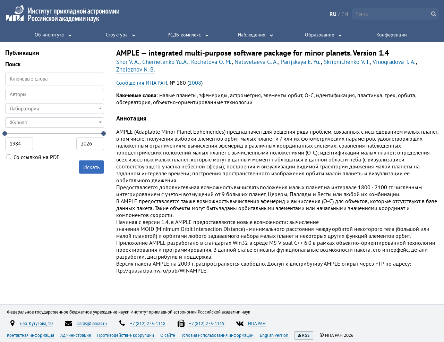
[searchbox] (55, 94)
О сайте (168, 335)
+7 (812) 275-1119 (206, 323)
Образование (319, 35)
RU (333, 13)
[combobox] (54, 94)
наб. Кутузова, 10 (36, 323)
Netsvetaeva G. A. (256, 62)
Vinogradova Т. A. (394, 62)
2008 (195, 82)
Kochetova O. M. (211, 62)
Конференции (391, 35)
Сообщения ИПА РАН (141, 82)
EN (344, 13)
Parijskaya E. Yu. (301, 62)
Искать (91, 167)
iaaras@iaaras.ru (91, 323)
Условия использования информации (218, 335)
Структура (117, 35)
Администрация (76, 335)
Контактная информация (31, 335)
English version (274, 335)
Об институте (49, 35)
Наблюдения (251, 35)
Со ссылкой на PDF (33, 156)
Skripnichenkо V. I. (347, 62)
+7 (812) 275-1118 (147, 323)
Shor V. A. (127, 62)
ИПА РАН (257, 323)
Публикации (22, 53)
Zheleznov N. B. (135, 69)
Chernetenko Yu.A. (165, 62)
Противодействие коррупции (126, 335)
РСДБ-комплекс (184, 35)
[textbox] (55, 109)
